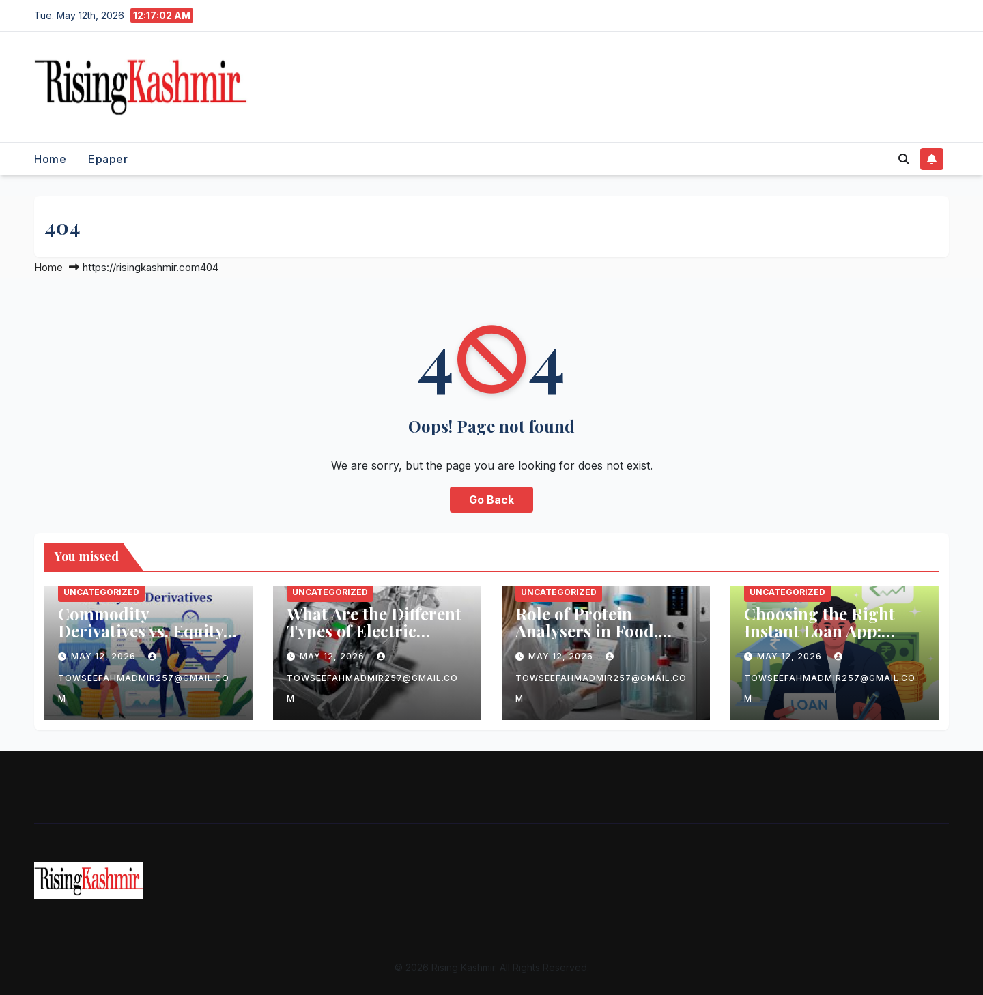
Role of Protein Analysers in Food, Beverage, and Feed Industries (589, 639)
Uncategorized (101, 592)
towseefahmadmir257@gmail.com (143, 678)
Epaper (108, 159)
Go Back (491, 499)
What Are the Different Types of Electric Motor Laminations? (374, 631)
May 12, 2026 (105, 656)
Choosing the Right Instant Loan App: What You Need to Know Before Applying (830, 639)
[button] (903, 159)
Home (50, 159)
